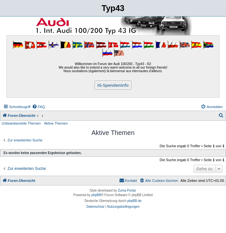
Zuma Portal (126, 190)
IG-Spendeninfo (113, 85)
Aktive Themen (56, 123)
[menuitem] (38, 107)
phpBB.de (134, 201)
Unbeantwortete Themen (21, 123)
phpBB (96, 195)
